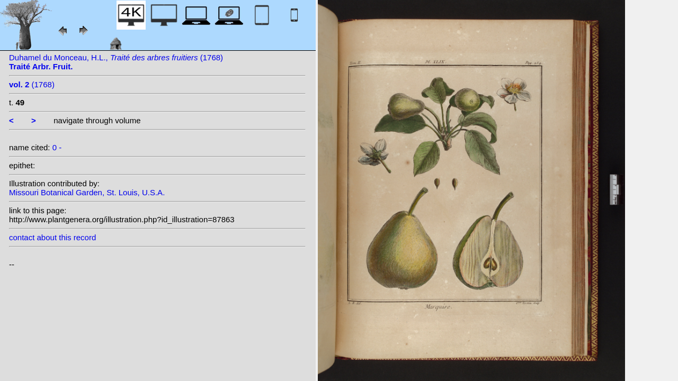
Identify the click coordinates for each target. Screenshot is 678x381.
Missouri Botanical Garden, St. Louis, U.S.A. (87, 192)
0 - (57, 147)
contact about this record (52, 237)
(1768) (32, 84)
